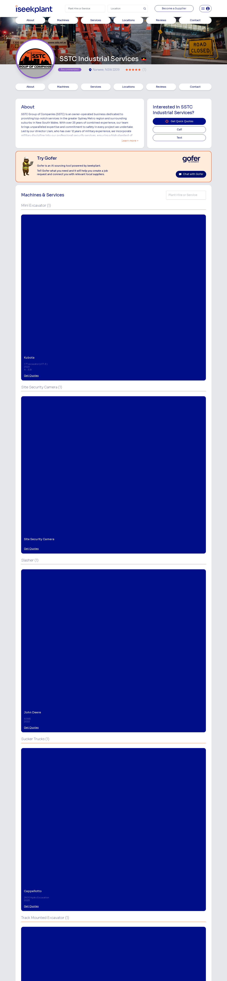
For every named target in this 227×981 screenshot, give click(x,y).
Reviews (161, 86)
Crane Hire (119, 926)
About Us (81, 916)
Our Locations (83, 931)
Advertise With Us (85, 936)
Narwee (24, 813)
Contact (195, 86)
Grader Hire (120, 946)
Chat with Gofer (191, 174)
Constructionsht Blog (193, 949)
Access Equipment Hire (126, 916)
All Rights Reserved (145, 973)
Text (179, 137)
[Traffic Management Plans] (187, 859)
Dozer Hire (119, 931)
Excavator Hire (122, 936)
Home (19, 21)
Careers (80, 956)
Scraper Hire (154, 921)
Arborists (152, 931)
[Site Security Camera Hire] (39, 859)
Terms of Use (63, 973)
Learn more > (130, 140)
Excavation (120, 956)
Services (95, 86)
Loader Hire (154, 911)
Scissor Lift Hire (156, 951)
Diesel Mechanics (157, 941)
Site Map (165, 973)
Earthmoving (154, 916)
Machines (63, 86)
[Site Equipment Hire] (88, 859)
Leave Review (55, 781)
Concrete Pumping (124, 921)
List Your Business (34, 937)
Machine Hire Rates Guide (195, 916)
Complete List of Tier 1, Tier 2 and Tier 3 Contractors (196, 930)
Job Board (187, 911)
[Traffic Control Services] (137, 859)
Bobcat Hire (120, 911)
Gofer (79, 951)
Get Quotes (31, 265)
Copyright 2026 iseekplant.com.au (112, 973)
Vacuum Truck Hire (157, 946)
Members (32, 21)
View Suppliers (84, 926)
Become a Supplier (174, 8)
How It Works (83, 921)
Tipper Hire (153, 926)
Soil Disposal (154, 956)
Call (179, 129)
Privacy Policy (81, 973)
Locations (128, 86)
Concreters (154, 936)
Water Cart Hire (122, 941)
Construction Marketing (194, 936)
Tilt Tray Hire (120, 951)
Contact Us (82, 961)
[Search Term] (85, 8)
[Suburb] (128, 8)
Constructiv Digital (86, 941)
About (30, 86)
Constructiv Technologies (89, 946)
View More (34, 676)
